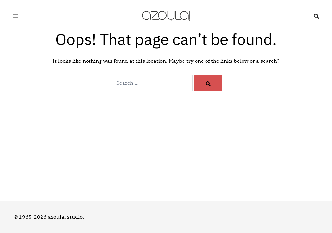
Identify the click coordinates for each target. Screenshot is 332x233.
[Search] (208, 83)
